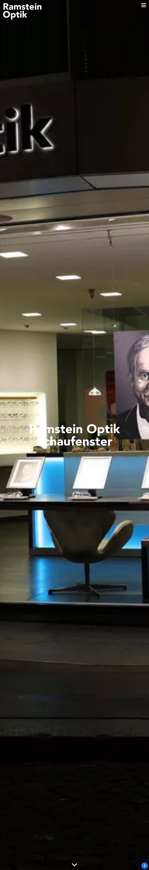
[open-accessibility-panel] (144, 865)
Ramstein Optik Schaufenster (74, 435)
